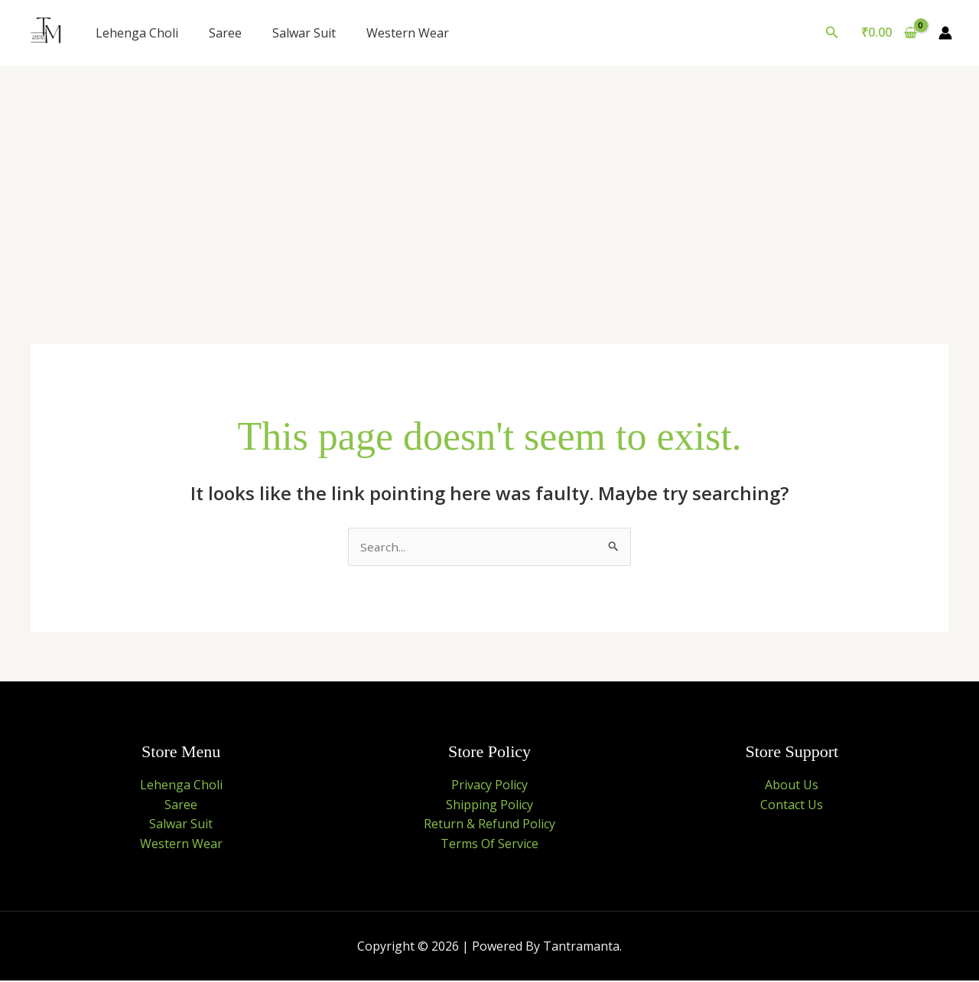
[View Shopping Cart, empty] (888, 32)
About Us (791, 785)
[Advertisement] (489, 180)
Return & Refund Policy (489, 824)
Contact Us (791, 805)
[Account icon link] (945, 33)
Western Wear (407, 32)
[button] (832, 33)
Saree (225, 32)
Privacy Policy (489, 785)
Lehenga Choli (137, 32)
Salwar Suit (304, 32)
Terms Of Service (489, 844)
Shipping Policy (489, 805)
